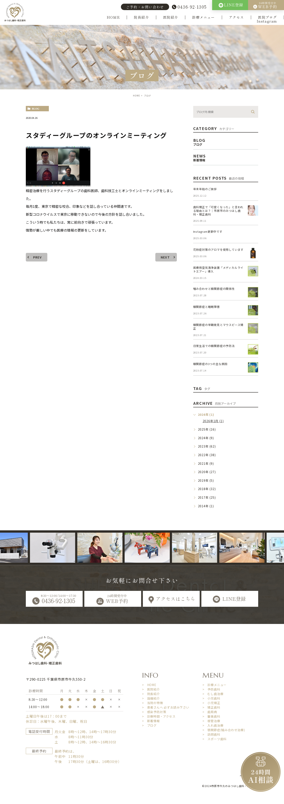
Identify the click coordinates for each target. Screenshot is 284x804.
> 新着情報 (151, 721)
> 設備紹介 (151, 698)
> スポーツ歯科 (214, 739)
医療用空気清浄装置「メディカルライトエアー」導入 (218, 269)
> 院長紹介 (151, 694)
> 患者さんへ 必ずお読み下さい (165, 707)
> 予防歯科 (211, 689)
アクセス (236, 17)
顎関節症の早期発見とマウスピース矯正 (218, 326)
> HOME (149, 685)
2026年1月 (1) (213, 421)
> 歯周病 (209, 712)
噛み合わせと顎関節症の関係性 (214, 289)
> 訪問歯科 (211, 734)
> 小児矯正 (211, 703)
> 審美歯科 (211, 716)
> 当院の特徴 (152, 703)
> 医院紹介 (151, 689)
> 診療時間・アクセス (159, 716)
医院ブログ (267, 17)
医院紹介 (170, 17)
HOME (113, 17)
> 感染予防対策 (154, 712)
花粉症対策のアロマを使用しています (218, 250)
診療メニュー (203, 17)
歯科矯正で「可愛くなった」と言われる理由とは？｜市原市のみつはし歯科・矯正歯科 (218, 210)
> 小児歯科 (211, 698)
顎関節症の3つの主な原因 (210, 364)
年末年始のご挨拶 (205, 189)
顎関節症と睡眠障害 (206, 307)
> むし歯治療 (213, 694)
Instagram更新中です (207, 231)
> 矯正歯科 (211, 707)
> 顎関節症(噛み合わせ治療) (223, 730)
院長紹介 (141, 17)
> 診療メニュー (214, 685)
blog (35, 108)
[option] (62, 548)
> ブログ (149, 725)
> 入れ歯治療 (213, 725)
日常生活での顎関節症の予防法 (214, 346)
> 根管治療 (211, 721)
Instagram (267, 21)
